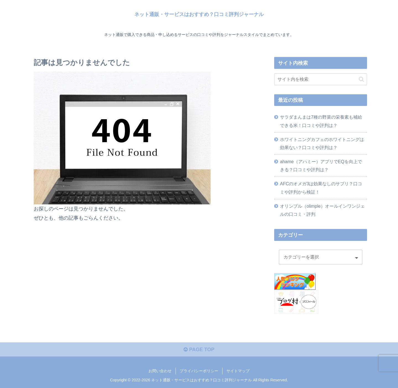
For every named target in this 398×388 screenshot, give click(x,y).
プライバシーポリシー (199, 371)
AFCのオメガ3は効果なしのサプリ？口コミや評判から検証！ (321, 187)
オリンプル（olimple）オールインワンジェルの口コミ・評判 (322, 210)
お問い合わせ (160, 371)
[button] (361, 79)
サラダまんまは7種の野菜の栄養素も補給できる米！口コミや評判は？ (321, 120)
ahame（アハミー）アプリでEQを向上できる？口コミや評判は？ (321, 165)
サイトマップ (238, 371)
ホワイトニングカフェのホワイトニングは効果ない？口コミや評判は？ (322, 143)
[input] (320, 79)
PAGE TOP (199, 349)
